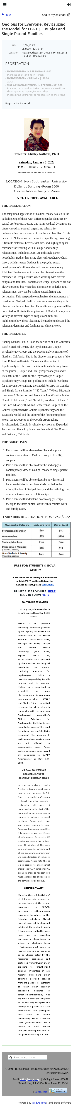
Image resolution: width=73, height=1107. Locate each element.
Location (13, 52)
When (15, 44)
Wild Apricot (39, 1102)
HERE (52, 591)
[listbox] (56, 15)
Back (8, 14)
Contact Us (41, 1091)
